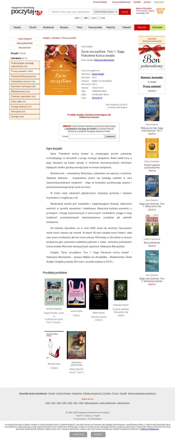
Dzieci (76, 315)
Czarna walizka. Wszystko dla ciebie (121, 312)
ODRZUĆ (98, 434)
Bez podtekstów (152, 242)
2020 (81, 403)
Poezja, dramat (19, 106)
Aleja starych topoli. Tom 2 (76, 371)
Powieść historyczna (21, 76)
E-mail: (65, 136)
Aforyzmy (16, 111)
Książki (14, 53)
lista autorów (25, 47)
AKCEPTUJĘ (78, 434)
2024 (59, 403)
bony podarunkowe (121, 2)
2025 (53, 403)
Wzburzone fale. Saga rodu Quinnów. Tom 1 (152, 129)
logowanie (159, 2)
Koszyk (51, 393)
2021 (75, 403)
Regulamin (77, 393)
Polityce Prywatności (150, 429)
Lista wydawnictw (107, 403)
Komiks (15, 116)
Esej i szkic (16, 101)
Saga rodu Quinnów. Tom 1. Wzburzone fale (151, 205)
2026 (48, 403)
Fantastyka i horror (20, 81)
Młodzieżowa (18, 91)
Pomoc (115, 393)
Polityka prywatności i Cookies (97, 393)
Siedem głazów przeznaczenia (152, 166)
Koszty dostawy (63, 393)
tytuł (103, 18)
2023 (64, 403)
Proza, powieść (19, 71)
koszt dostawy (100, 2)
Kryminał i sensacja (21, 86)
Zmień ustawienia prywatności (142, 393)
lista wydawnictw (25, 43)
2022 (70, 403)
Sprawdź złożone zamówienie (151, 40)
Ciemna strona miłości (98, 319)
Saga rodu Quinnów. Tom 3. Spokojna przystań (151, 279)
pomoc (147, 2)
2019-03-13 (97, 98)
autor (94, 18)
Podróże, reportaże (21, 96)
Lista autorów (123, 403)
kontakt (137, 2)
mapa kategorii (25, 39)
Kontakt (123, 393)
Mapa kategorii (91, 403)
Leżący (54, 367)
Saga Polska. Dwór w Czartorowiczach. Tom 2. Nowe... (54, 318)
